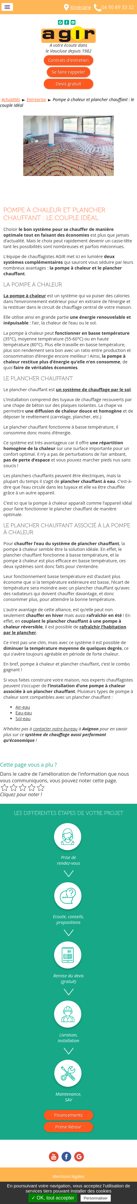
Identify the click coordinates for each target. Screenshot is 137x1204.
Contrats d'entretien (68, 60)
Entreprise (36, 99)
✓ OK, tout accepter (52, 1197)
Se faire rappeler (68, 72)
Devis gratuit (68, 84)
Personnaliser (96, 1198)
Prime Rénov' (68, 1127)
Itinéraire (80, 7)
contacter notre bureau (55, 729)
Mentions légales (69, 1176)
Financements (68, 1115)
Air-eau (22, 707)
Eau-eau (23, 713)
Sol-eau (22, 718)
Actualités (11, 99)
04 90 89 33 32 (117, 7)
